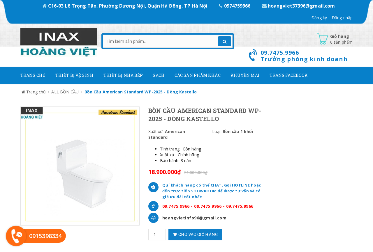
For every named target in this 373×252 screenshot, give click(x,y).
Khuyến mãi (245, 75)
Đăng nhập (342, 17)
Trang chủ (32, 75)
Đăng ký (319, 17)
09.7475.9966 (176, 206)
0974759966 (235, 6)
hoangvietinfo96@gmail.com (194, 218)
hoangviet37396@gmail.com (298, 6)
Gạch (158, 75)
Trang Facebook (289, 75)
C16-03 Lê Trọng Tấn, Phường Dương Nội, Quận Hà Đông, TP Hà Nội (126, 6)
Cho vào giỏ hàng (195, 234)
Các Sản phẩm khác (198, 75)
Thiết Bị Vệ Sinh (74, 75)
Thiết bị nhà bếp (123, 75)
